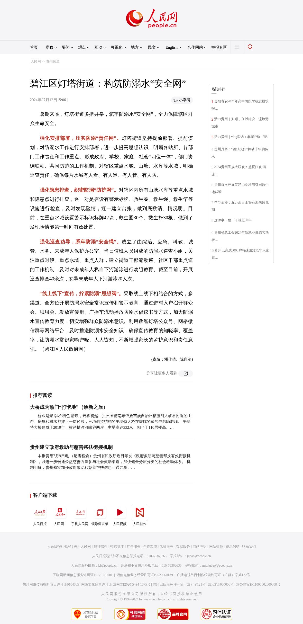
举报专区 (219, 47)
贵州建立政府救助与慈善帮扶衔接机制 (71, 447)
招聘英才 (117, 546)
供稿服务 (166, 546)
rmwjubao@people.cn (217, 565)
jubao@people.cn (199, 556)
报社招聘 (100, 546)
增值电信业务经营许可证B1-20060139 (145, 575)
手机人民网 (79, 515)
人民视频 (119, 515)
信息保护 (232, 546)
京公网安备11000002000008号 (258, 584)
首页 (34, 47)
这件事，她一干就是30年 (233, 220)
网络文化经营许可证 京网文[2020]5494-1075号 (115, 584)
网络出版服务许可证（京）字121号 (179, 584)
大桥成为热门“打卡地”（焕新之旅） (69, 407)
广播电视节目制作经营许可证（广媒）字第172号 (213, 575)
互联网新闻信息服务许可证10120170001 (82, 575)
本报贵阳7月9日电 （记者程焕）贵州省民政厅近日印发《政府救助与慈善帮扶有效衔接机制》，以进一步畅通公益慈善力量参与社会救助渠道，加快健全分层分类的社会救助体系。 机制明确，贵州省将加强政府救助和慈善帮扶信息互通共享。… (110, 462)
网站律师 (216, 546)
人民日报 (39, 515)
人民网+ (59, 515)
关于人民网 (82, 546)
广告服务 (133, 546)
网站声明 (199, 546)
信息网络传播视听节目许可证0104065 (51, 584)
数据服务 (183, 546)
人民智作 (139, 515)
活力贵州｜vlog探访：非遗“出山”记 (240, 137)
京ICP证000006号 (221, 584)
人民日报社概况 (59, 546)
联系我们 (249, 546)
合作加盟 (150, 546)
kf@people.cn (108, 565)
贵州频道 (53, 61)
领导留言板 (99, 515)
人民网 (36, 61)
